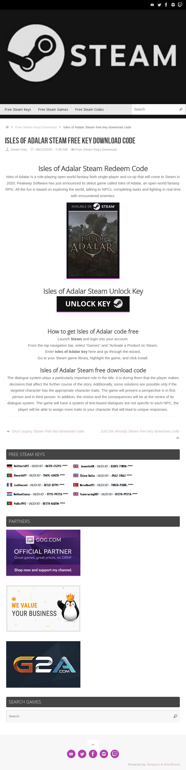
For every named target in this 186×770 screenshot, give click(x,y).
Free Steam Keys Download (36, 127)
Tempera (153, 764)
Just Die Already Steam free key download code (139, 434)
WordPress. (172, 764)
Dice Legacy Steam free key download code (45, 431)
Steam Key (19, 149)
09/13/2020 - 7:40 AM (52, 149)
